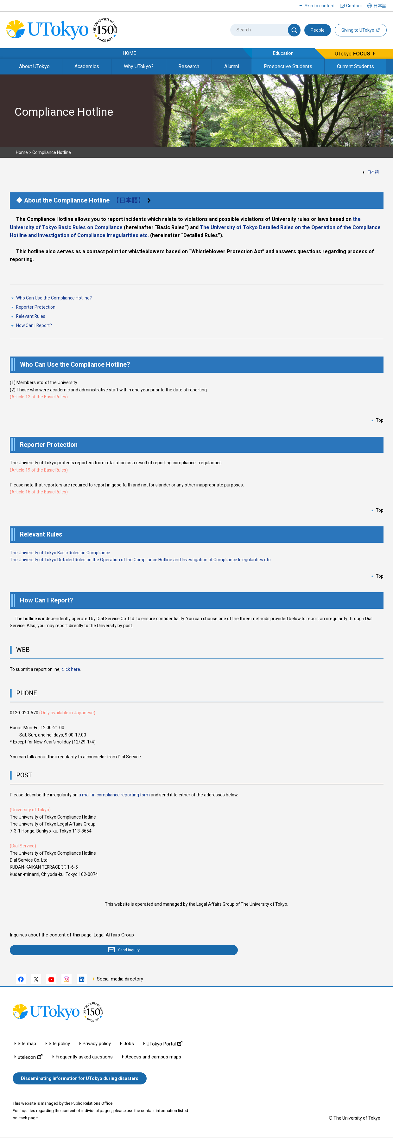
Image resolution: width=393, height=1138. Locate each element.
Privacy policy (97, 1044)
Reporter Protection (35, 307)
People (318, 30)
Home (22, 152)
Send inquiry (46, 950)
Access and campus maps (153, 1058)
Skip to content (320, 5)
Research (188, 66)
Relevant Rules (30, 316)
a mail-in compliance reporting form (114, 794)
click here (70, 669)
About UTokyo (34, 66)
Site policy (59, 1044)
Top (379, 420)
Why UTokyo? (139, 66)
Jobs (129, 1044)
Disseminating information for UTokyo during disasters (79, 1079)
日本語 (373, 172)
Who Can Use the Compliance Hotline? (54, 297)
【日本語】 (130, 200)
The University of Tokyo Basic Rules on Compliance (60, 552)
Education (283, 53)
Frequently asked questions (84, 1058)
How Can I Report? (34, 325)
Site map (27, 1044)
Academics (86, 66)
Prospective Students (288, 66)
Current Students (355, 66)
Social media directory (120, 980)
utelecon (30, 1058)
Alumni (231, 66)
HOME (129, 53)
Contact (354, 5)
